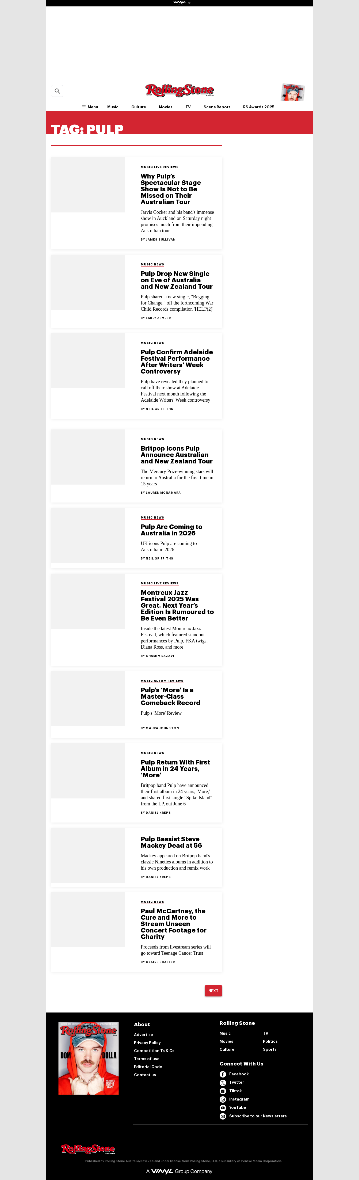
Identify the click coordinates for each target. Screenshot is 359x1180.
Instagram (235, 1099)
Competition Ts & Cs (154, 1051)
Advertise (143, 1035)
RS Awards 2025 (258, 107)
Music (113, 107)
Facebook (234, 1074)
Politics (270, 1041)
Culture (138, 107)
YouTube (233, 1108)
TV (188, 107)
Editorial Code (148, 1067)
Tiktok (231, 1091)
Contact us (145, 1075)
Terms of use (146, 1059)
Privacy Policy (147, 1043)
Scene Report (217, 107)
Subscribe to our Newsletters (253, 1116)
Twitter (232, 1083)
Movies (166, 107)
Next (213, 991)
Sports (270, 1049)
